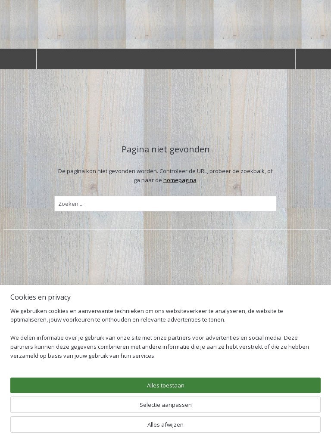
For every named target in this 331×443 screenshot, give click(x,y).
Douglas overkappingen (41, 343)
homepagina (180, 180)
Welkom (20, 330)
